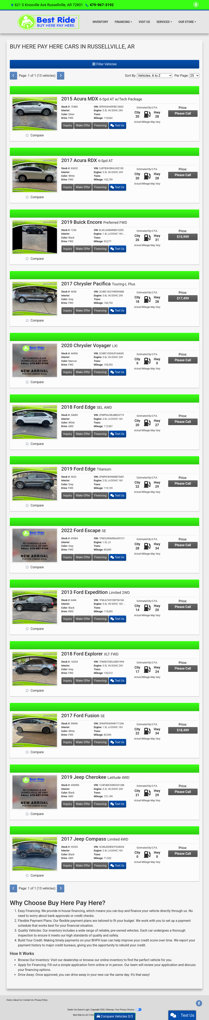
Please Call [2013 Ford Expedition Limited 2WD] (183, 607)
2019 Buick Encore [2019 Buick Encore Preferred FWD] (94, 222)
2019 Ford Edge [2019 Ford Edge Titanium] (86, 469)
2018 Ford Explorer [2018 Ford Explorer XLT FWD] (89, 654)
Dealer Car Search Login (78, 1010)
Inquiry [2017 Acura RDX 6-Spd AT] (67, 187)
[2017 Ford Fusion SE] (34, 730)
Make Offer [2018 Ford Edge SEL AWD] (83, 434)
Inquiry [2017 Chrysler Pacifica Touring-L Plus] (67, 310)
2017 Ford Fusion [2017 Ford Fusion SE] (83, 715)
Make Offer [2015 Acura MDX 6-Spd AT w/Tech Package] (83, 125)
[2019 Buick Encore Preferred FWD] (34, 237)
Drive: (64, 118)
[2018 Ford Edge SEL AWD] (34, 422)
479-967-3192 (101, 5)
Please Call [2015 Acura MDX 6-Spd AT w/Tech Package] (183, 113)
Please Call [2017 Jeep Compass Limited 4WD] (183, 854)
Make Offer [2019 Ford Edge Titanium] (83, 495)
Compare (37, 135)
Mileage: (98, 118)
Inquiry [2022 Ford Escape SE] (67, 557)
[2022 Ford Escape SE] (34, 545)
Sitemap (110, 1010)
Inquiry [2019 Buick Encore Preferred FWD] (67, 248)
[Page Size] (194, 75)
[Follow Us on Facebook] (196, 5)
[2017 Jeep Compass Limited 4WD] (34, 854)
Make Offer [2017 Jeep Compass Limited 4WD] (83, 865)
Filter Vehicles (104, 64)
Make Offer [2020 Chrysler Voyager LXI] (83, 372)
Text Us (117, 125)
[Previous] (13, 76)
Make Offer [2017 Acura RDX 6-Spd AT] (83, 187)
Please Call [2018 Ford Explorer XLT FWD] (183, 668)
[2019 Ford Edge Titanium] (34, 483)
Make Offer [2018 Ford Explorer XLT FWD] (83, 680)
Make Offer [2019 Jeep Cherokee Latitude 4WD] (83, 804)
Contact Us (28, 1000)
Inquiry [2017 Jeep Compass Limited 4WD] (67, 865)
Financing (100, 125)
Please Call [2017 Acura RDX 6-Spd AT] (183, 175)
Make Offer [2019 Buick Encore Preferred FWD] (83, 248)
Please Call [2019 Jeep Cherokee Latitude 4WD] (183, 792)
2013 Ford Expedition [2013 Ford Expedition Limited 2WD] (95, 592)
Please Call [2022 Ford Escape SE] (183, 545)
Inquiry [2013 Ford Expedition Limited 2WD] (67, 618)
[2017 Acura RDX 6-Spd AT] (34, 175)
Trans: (97, 114)
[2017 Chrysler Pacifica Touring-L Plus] (34, 298)
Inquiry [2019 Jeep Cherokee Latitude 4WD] (67, 804)
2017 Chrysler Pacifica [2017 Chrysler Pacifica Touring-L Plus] (98, 284)
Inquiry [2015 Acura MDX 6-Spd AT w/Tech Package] (67, 125)
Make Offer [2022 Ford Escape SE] (83, 557)
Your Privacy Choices (128, 1010)
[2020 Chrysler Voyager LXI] (34, 360)
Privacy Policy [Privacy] (41, 1000)
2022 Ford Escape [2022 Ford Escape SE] (83, 530)
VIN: (96, 106)
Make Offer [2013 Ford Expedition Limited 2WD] (83, 618)
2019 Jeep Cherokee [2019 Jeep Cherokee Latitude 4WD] (95, 777)
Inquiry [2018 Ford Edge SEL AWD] (67, 434)
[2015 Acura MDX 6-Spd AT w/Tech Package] (34, 113)
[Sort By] (154, 75)
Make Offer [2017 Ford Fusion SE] (83, 742)
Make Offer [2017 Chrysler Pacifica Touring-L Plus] (83, 310)
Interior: (65, 110)
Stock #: (65, 106)
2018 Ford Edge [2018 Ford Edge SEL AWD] (86, 407)
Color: (64, 114)
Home (9, 1000)
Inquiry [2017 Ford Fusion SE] (67, 742)
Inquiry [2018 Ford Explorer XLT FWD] (67, 680)
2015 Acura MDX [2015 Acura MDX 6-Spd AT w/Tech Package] (101, 99)
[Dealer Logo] (49, 22)
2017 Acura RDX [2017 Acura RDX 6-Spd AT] (87, 160)
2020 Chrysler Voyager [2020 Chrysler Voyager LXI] (89, 345)
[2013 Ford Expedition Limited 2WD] (34, 607)
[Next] (60, 76)
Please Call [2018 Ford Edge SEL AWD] (183, 422)
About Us (17, 1000)
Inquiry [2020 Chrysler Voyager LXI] (67, 372)
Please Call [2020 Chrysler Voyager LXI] (183, 360)
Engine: (98, 110)
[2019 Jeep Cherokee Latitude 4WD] (34, 792)
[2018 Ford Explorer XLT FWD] (34, 668)
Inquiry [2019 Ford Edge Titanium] (67, 495)
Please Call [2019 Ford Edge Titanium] (183, 483)
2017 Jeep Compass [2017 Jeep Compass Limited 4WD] (94, 839)
